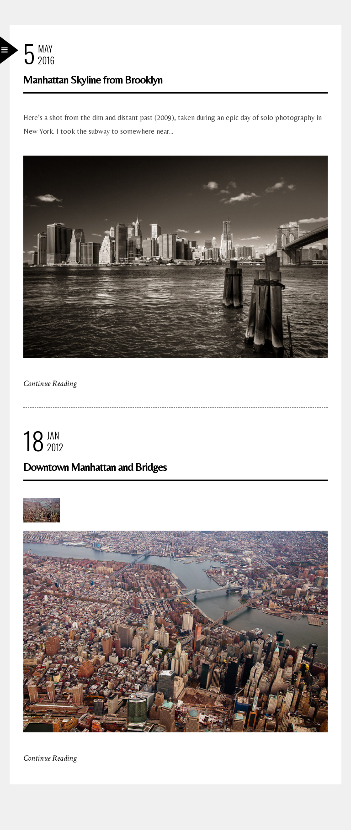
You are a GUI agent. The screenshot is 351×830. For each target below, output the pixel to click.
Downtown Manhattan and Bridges (94, 467)
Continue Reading (50, 383)
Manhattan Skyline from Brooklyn (92, 79)
